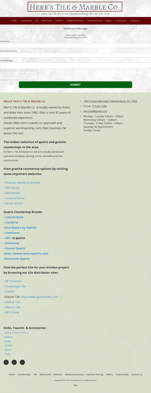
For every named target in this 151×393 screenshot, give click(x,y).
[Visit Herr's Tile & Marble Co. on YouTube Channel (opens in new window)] (22, 362)
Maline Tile (12, 302)
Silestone (12, 243)
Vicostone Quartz (17, 259)
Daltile (9, 291)
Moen (8, 349)
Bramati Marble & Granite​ (22, 183)
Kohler (8, 345)
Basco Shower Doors (16, 332)
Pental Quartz (15, 248)
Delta (8, 341)
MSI (8, 238)
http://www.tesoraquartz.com (26, 253)
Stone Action (14, 203)
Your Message (6, 60)
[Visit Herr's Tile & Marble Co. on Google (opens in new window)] (14, 362)
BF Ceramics (13, 281)
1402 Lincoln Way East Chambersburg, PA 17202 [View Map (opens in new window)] (110, 101)
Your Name (5, 41)
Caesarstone (14, 217)
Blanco (9, 336)
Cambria (11, 222)
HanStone (12, 233)
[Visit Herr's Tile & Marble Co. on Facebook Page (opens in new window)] (6, 362)
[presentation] (19, 75)
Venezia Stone (14, 198)
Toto (7, 354)
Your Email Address (8, 51)
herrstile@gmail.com (95, 111)
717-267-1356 (99, 106)
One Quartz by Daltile (20, 228)
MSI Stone (12, 188)
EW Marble (12, 193)
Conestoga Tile (15, 286)
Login (75, 385)
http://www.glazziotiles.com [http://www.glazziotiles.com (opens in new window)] (39, 297)
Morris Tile (12, 307)
